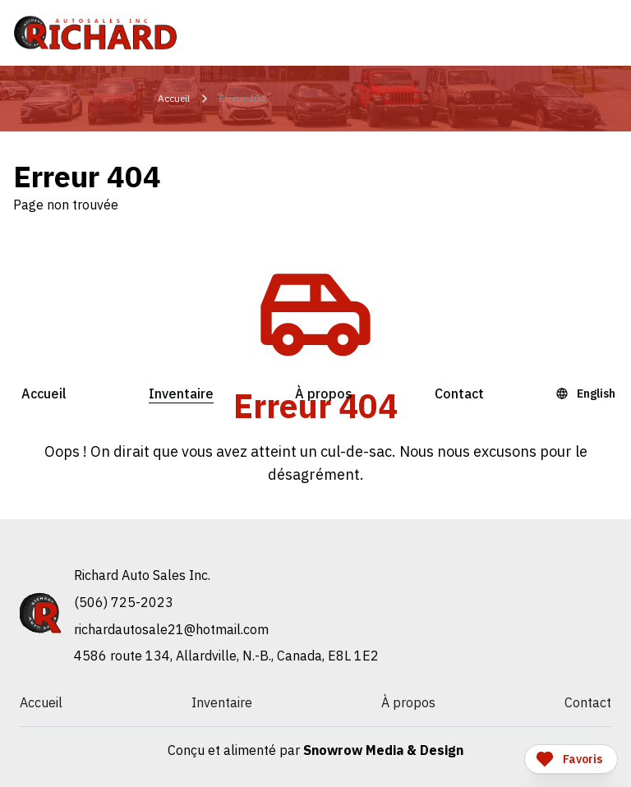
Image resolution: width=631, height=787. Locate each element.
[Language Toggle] (588, 393)
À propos (323, 393)
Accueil (44, 393)
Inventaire (181, 393)
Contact (459, 393)
